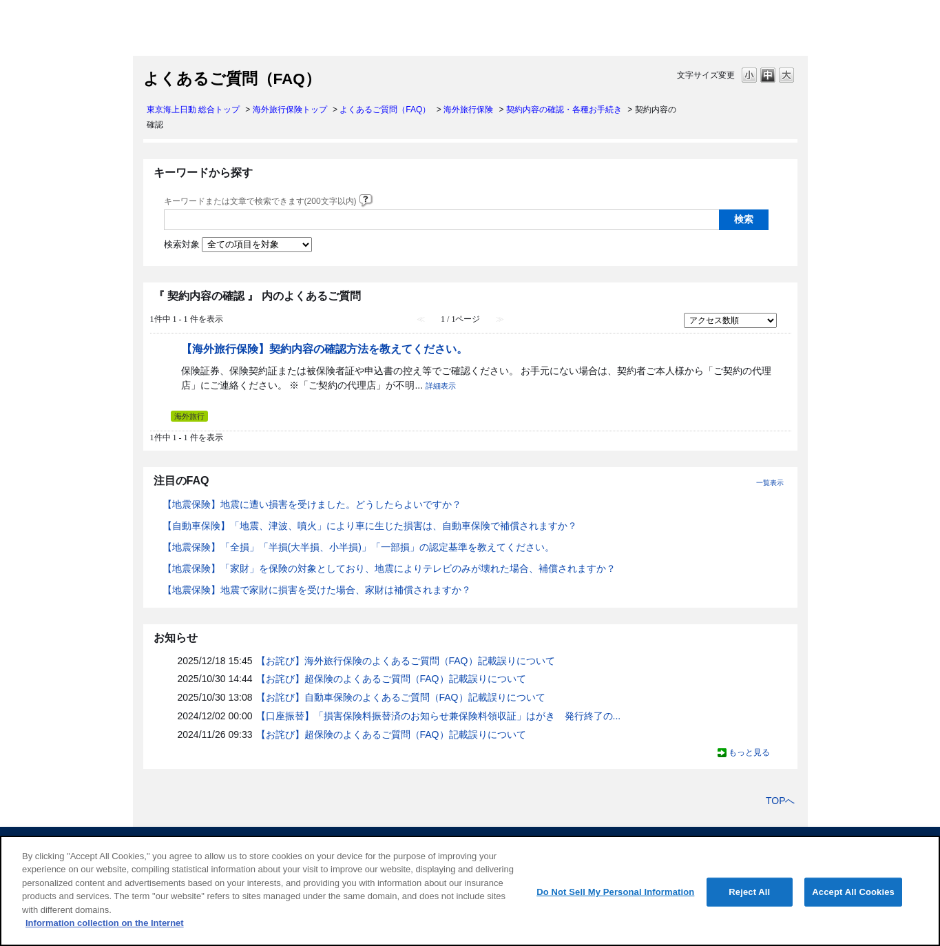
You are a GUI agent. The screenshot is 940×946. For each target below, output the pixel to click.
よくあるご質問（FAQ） (385, 109)
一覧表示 (770, 482)
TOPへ (780, 800)
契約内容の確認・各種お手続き (564, 109)
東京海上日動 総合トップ (193, 109)
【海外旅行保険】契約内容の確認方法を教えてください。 (324, 348)
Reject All (749, 892)
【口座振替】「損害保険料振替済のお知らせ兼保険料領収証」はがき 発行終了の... (438, 715)
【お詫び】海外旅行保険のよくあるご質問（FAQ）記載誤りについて (405, 660)
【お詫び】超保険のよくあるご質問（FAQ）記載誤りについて (391, 678)
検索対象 (182, 244)
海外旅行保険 (468, 109)
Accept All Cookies (853, 892)
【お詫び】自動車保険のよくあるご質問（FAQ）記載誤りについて (400, 697)
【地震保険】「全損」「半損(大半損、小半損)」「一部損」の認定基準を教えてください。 (358, 547)
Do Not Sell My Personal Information (615, 892)
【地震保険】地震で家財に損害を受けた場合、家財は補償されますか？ (317, 589)
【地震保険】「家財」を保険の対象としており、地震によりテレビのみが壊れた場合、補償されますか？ (389, 568)
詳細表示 (441, 386)
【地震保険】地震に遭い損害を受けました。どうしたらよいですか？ (312, 504)
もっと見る (749, 752)
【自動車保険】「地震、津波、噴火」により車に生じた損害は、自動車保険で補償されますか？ (370, 525)
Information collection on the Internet (104, 923)
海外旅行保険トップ (290, 109)
